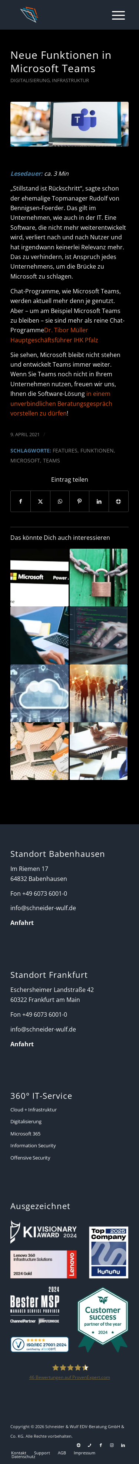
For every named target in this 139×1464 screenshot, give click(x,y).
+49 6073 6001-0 (44, 893)
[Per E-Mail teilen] (119, 501)
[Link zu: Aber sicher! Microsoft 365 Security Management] (99, 577)
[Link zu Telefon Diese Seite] (89, 1445)
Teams (51, 460)
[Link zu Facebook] (100, 1445)
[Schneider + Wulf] (58, 15)
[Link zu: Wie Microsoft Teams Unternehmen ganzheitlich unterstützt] (99, 693)
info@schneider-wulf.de (43, 908)
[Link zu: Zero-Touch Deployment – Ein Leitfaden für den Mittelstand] (99, 635)
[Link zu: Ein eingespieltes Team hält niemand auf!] (39, 751)
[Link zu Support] (78, 1445)
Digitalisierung (30, 80)
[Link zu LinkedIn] (123, 1445)
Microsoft (25, 460)
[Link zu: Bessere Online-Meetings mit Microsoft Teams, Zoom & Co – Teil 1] (39, 635)
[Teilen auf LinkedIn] (99, 501)
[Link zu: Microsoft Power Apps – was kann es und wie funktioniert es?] (39, 577)
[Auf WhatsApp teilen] (60, 501)
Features (65, 450)
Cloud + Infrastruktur (33, 1109)
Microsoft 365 (25, 1133)
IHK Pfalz (85, 340)
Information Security (33, 1145)
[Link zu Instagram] (112, 1445)
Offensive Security (30, 1157)
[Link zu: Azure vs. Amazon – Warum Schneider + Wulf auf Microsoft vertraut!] (39, 693)
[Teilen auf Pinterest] (79, 501)
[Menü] (115, 15)
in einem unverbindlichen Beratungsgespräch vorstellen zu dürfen (61, 403)
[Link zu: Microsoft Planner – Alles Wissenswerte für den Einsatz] (99, 751)
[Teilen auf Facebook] (20, 501)
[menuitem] (115, 15)
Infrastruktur (70, 80)
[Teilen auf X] (40, 501)
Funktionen (97, 450)
